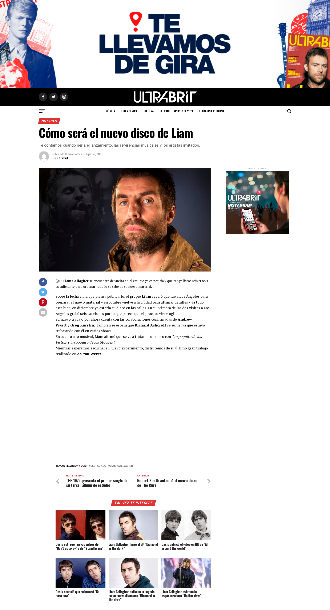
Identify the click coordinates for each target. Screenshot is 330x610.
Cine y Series (129, 111)
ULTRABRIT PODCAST (211, 111)
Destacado (98, 466)
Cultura (148, 111)
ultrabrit (62, 158)
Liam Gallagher (121, 466)
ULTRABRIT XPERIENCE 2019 (176, 111)
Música (110, 111)
